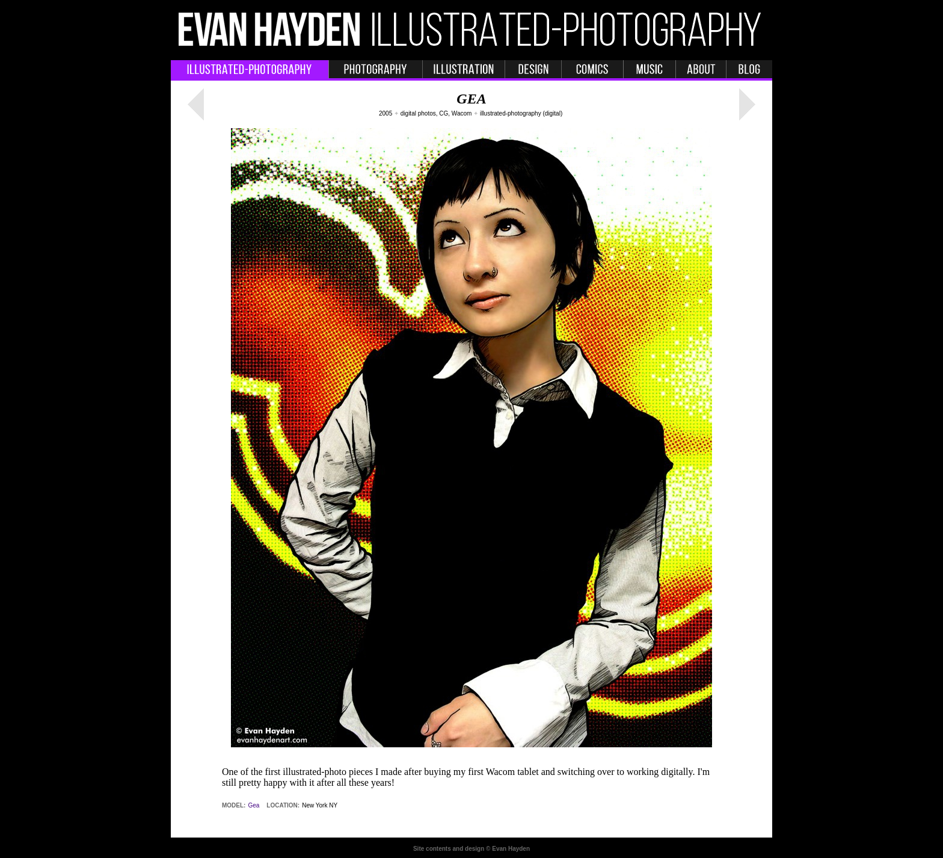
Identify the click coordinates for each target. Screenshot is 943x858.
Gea (253, 805)
